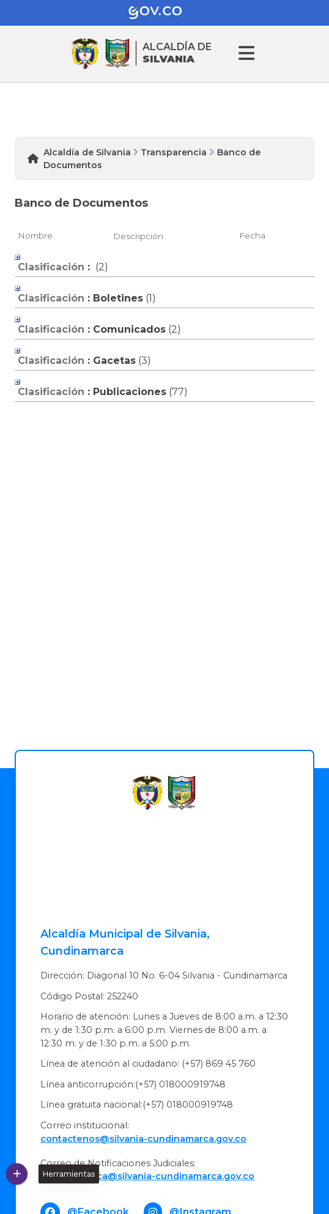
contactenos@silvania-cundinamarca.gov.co (143, 1138)
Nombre (35, 235)
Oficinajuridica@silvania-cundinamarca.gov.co (147, 1176)
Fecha (252, 235)
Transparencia (174, 152)
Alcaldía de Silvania (87, 152)
